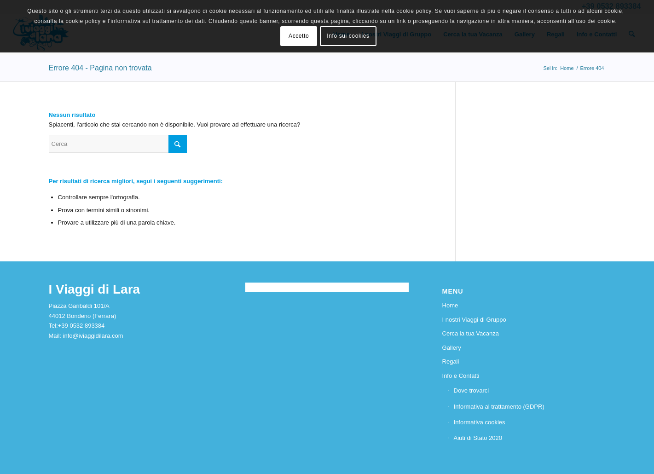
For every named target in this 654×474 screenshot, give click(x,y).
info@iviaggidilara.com (93, 335)
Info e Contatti (461, 375)
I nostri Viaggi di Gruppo (474, 319)
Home (450, 305)
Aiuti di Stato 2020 (478, 437)
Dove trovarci (471, 390)
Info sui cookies (348, 36)
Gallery (451, 347)
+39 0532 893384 (81, 325)
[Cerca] (118, 144)
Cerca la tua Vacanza (470, 333)
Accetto (299, 36)
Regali (450, 361)
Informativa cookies (479, 422)
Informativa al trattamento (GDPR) (499, 406)
